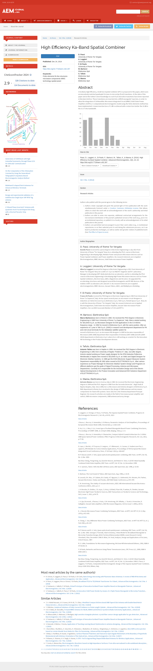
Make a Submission (20, 60)
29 (95, 649)
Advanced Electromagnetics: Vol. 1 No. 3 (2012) (62, 646)
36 (109, 649)
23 (82, 649)
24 (84, 649)
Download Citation (110, 166)
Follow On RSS (142, 26)
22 (80, 649)
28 (93, 649)
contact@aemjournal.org (140, 2)
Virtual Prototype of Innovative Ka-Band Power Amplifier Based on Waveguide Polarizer (101, 586)
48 (133, 649)
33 (103, 649)
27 (91, 649)
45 (127, 649)
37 (111, 649)
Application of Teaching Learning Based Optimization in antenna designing (93, 624)
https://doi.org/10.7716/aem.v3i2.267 (56, 69)
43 (123, 649)
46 (129, 649)
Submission (12, 55)
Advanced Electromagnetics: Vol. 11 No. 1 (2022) (63, 593)
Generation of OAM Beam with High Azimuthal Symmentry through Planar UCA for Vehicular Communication (20, 161)
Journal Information (16, 50)
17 (70, 649)
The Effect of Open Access (98, 232)
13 (62, 649)
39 (115, 649)
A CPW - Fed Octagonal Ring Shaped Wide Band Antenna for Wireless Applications (105, 638)
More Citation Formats (90, 166)
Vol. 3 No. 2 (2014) (65, 38)
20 (76, 649)
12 (60, 649)
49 (135, 649)
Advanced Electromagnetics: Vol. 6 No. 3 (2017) (104, 636)
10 (56, 649)
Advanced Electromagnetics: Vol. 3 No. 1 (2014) (107, 631)
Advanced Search (143, 16)
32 (101, 649)
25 (86, 649)
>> (141, 649)
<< (42, 649)
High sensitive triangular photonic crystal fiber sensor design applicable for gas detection (107, 614)
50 (137, 649)
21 (78, 649)
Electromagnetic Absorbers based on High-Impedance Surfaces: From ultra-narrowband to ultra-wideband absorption (104, 643)
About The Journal (15, 45)
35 (107, 649)
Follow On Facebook (103, 26)
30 (97, 649)
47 (131, 649)
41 (119, 649)
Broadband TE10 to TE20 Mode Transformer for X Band (98, 581)
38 (113, 649)
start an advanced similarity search (63, 653)
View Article (82, 419)
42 (121, 649)
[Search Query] (128, 12)
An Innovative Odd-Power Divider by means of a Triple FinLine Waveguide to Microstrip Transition (110, 591)
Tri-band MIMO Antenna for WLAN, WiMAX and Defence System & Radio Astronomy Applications (98, 610)
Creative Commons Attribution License (124, 208)
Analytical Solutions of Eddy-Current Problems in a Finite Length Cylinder (80, 607)
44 (125, 649)
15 (66, 649)
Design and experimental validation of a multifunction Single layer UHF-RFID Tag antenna (19, 197)
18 (72, 649)
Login (77, 21)
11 (58, 649)
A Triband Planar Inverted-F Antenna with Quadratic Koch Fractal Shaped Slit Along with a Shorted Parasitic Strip (20, 209)
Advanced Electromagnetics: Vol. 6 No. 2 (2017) (71, 579)
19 (74, 649)
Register (92, 21)
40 (117, 649)
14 (64, 649)
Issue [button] (62, 21)
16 (68, 649)
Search (145, 11)
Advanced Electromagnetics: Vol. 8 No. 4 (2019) (74, 605)
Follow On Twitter (123, 26)
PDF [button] (58, 56)
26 (89, 649)
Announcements (43, 21)
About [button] (23, 21)
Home (8, 21)
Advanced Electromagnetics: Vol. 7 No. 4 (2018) (123, 607)
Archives (53, 38)
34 (105, 649)
